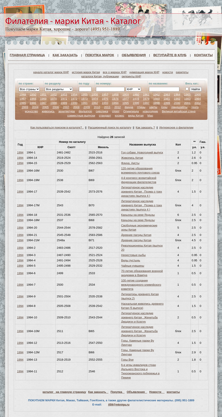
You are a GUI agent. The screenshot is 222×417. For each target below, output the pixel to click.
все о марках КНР (114, 72)
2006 (56, 107)
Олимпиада (131, 111)
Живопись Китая (132, 157)
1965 (187, 94)
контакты (173, 392)
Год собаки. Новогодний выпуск (142, 152)
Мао (150, 115)
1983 (187, 98)
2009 (86, 107)
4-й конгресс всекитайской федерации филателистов (138, 180)
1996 (136, 103)
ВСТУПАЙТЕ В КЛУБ (170, 55)
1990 (74, 103)
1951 (43, 94)
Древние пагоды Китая (136, 235)
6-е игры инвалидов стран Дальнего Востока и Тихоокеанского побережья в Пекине (140, 371)
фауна (129, 107)
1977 (125, 98)
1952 (53, 94)
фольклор (85, 111)
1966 (197, 94)
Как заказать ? (145, 127)
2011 (107, 107)
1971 (64, 98)
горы (164, 107)
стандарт (105, 115)
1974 (95, 98)
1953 (64, 94)
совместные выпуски (81, 115)
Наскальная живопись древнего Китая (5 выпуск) (142, 306)
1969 (43, 98)
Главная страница (27, 55)
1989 (64, 103)
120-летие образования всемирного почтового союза (140, 170)
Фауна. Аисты (130, 163)
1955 (84, 94)
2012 (117, 107)
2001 (187, 103)
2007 (66, 107)
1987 (43, 103)
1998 (156, 103)
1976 (115, 98)
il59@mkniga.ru (118, 404)
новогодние (150, 111)
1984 (197, 98)
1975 (105, 98)
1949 (22, 94)
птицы (141, 107)
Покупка (117, 392)
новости (167, 72)
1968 (33, 98)
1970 (53, 98)
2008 (76, 107)
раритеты (182, 72)
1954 (74, 94)
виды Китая (136, 115)
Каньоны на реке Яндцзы (138, 214)
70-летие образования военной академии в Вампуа (142, 273)
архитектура (66, 111)
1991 (84, 103)
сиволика (102, 111)
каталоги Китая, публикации (100, 76)
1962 (156, 94)
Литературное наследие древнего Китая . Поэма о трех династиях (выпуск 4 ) (141, 191)
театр (195, 107)
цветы (153, 107)
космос (119, 115)
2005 (45, 107)
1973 (84, 98)
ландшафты (179, 107)
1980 (156, 98)
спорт (115, 111)
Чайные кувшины (132, 265)
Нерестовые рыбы (133, 255)
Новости (157, 392)
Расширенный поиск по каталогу (109, 127)
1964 (177, 94)
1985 (22, 103)
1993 (105, 103)
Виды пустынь (130, 260)
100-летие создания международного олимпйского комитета (141, 285)
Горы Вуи (127, 359)
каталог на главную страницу (64, 392)
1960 (136, 94)
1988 (53, 103)
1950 (33, 94)
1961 (146, 94)
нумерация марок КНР (144, 72)
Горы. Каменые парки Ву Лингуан (137, 342)
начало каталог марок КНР (51, 72)
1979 (146, 98)
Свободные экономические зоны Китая (139, 227)
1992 (95, 103)
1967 (22, 98)
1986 (33, 103)
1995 (125, 103)
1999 (167, 103)
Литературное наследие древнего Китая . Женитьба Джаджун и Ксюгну (139, 317)
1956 (95, 94)
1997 (146, 103)
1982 (177, 98)
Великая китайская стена (178, 111)
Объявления (134, 55)
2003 (25, 107)
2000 (177, 103)
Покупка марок (99, 55)
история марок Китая (86, 72)
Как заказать (65, 55)
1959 (125, 94)
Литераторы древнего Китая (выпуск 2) (140, 296)
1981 (167, 98)
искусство (31, 111)
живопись (48, 111)
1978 (136, 98)
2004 (35, 107)
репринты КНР (131, 76)
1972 (74, 98)
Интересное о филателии (176, 127)
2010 (97, 107)
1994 (115, 103)
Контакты (203, 55)
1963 (167, 94)
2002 (197, 103)
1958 (115, 94)
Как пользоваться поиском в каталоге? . (57, 127)
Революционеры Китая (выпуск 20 (142, 247)
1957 (105, 94)
